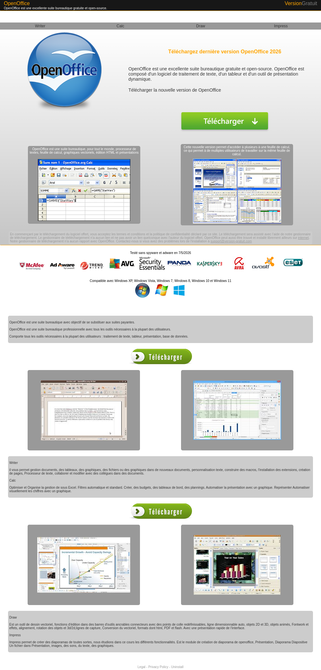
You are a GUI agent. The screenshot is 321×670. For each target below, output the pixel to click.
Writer (40, 26)
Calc (120, 26)
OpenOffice (17, 3)
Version (293, 3)
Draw (200, 26)
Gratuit (309, 3)
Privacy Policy (158, 667)
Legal (141, 667)
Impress (281, 26)
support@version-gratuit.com (231, 241)
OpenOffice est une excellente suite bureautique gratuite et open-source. (55, 8)
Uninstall (177, 667)
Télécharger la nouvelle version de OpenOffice (174, 90)
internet (303, 238)
